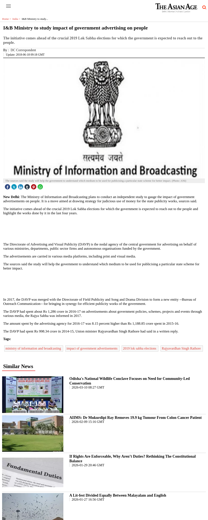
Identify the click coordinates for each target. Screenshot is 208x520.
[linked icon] (21, 185)
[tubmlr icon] (28, 185)
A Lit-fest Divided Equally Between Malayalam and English (117, 495)
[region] (105, 228)
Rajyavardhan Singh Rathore (182, 348)
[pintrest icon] (34, 185)
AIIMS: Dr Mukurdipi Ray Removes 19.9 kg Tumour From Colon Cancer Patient (135, 417)
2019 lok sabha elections (140, 348)
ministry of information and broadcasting (33, 348)
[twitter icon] (14, 185)
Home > (7, 18)
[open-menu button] (8, 6)
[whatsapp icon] (41, 185)
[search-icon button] (203, 7)
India (17, 18)
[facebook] (8, 185)
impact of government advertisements (92, 348)
